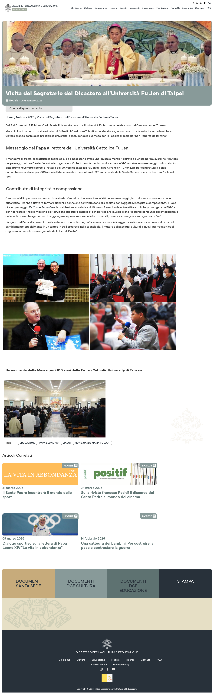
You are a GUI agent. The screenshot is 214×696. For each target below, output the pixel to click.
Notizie (113, 7)
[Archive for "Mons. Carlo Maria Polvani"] (92, 395)
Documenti (148, 7)
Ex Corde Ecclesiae (41, 207)
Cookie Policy (99, 616)
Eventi (123, 7)
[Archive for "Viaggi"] (67, 395)
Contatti (199, 7)
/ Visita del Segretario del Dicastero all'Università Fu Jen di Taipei (76, 117)
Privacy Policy (121, 616)
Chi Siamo (76, 7)
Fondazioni (162, 7)
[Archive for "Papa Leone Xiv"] (49, 395)
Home (9, 117)
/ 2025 (30, 117)
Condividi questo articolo (26, 108)
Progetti (175, 7)
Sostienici (187, 7)
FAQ (209, 7)
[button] (29, 277)
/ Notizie (19, 117)
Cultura (88, 7)
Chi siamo (64, 611)
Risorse (130, 611)
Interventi (134, 7)
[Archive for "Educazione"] (27, 395)
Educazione (101, 7)
